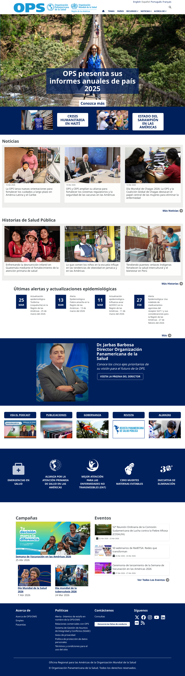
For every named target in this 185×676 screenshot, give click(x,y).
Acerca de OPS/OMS (26, 615)
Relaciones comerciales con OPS (72, 622)
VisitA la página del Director (120, 376)
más (164, 335)
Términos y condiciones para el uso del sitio (71, 647)
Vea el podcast (20, 414)
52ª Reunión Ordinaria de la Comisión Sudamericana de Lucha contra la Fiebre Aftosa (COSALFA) (140, 529)
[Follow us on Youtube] (156, 617)
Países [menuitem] (120, 11)
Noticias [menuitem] (145, 11)
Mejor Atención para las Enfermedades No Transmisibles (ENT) (92, 481)
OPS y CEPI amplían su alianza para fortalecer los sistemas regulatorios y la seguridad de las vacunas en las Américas (90, 191)
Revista (129, 414)
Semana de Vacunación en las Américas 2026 (43, 555)
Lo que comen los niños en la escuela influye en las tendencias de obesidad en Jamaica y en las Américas (92, 267)
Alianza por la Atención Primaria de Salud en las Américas (55, 481)
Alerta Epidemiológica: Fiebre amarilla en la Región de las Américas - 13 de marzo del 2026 (79, 303)
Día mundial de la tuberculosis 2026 (66, 588)
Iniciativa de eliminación (166, 481)
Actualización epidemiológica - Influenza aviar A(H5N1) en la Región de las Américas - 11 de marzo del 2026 (117, 305)
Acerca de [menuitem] (159, 11)
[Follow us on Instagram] (150, 617)
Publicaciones (56, 414)
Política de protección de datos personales (71, 640)
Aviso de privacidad (65, 634)
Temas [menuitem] (111, 11)
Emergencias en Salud (18, 481)
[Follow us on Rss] (143, 622)
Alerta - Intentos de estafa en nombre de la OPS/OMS (70, 617)
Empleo (20, 619)
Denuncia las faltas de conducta (112, 623)
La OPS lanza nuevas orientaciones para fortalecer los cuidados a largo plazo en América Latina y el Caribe (29, 191)
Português (156, 1)
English (137, 1)
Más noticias (171, 210)
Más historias (170, 283)
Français (167, 1)
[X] (137, 617)
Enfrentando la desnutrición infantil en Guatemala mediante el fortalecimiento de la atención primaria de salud (32, 267)
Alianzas (165, 414)
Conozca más (93, 103)
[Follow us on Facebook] (143, 617)
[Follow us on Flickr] (137, 622)
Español (146, 1)
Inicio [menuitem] (103, 11)
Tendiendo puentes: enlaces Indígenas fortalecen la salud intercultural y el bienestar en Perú (148, 267)
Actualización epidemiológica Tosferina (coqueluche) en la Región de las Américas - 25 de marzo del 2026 (39, 305)
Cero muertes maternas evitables (129, 481)
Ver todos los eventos (151, 579)
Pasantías (21, 623)
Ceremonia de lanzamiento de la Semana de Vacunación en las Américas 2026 (138, 566)
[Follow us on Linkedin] (163, 617)
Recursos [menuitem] (131, 11)
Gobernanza (92, 414)
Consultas (100, 615)
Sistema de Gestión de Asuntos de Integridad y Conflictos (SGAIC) (72, 628)
